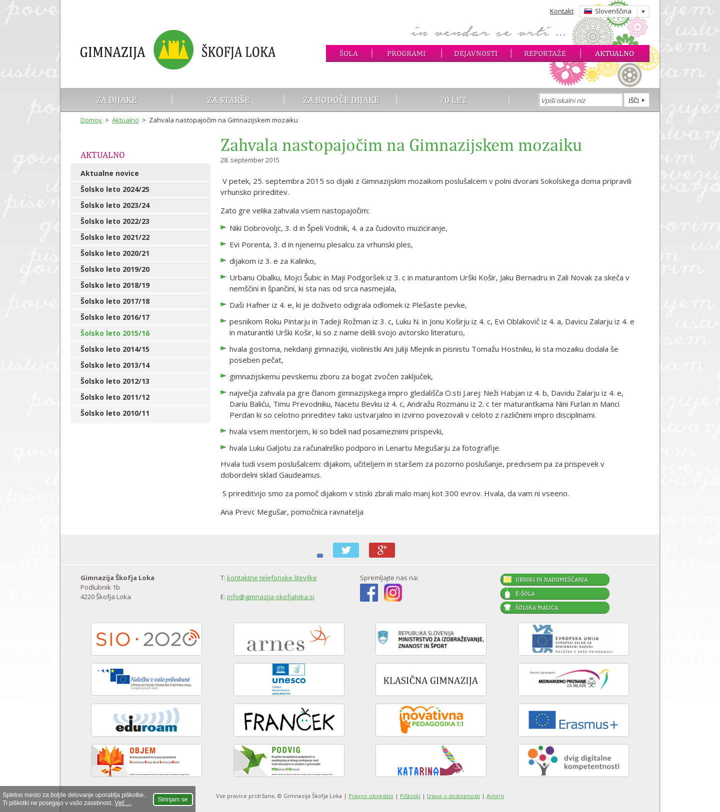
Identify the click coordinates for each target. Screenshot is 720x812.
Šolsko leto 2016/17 (115, 317)
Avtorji (495, 796)
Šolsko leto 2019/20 (115, 269)
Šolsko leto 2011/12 (115, 397)
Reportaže (545, 53)
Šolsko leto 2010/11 (115, 413)
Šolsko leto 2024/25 (115, 189)
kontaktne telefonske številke (272, 577)
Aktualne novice (109, 173)
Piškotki (410, 796)
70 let (453, 99)
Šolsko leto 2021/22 (115, 237)
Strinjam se (173, 799)
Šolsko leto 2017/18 (115, 301)
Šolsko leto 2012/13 (115, 381)
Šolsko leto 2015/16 (115, 333)
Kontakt (562, 10)
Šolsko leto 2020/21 (115, 253)
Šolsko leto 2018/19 (115, 285)
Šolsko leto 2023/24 (115, 205)
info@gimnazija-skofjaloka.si (270, 596)
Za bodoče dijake (341, 99)
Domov (91, 119)
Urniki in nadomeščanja (552, 579)
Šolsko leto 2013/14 (115, 365)
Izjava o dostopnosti (453, 796)
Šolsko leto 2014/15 (115, 349)
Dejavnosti (476, 53)
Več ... (122, 803)
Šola (349, 53)
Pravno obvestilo (371, 796)
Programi (406, 53)
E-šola (525, 593)
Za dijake (116, 99)
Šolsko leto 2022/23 (115, 221)
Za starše (228, 99)
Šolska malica (537, 607)
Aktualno (614, 53)
